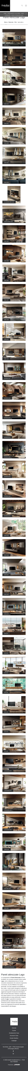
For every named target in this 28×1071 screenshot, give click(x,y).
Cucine (14, 1030)
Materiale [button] (10, 22)
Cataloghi (14, 1040)
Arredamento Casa (14, 1033)
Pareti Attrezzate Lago (17, 15)
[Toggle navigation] (26, 5)
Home (5, 13)
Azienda (14, 1028)
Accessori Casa (14, 1035)
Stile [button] (15, 22)
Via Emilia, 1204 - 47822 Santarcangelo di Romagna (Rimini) (13, 1047)
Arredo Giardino (14, 1038)
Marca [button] (6, 22)
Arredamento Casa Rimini (13, 13)
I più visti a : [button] (21, 22)
